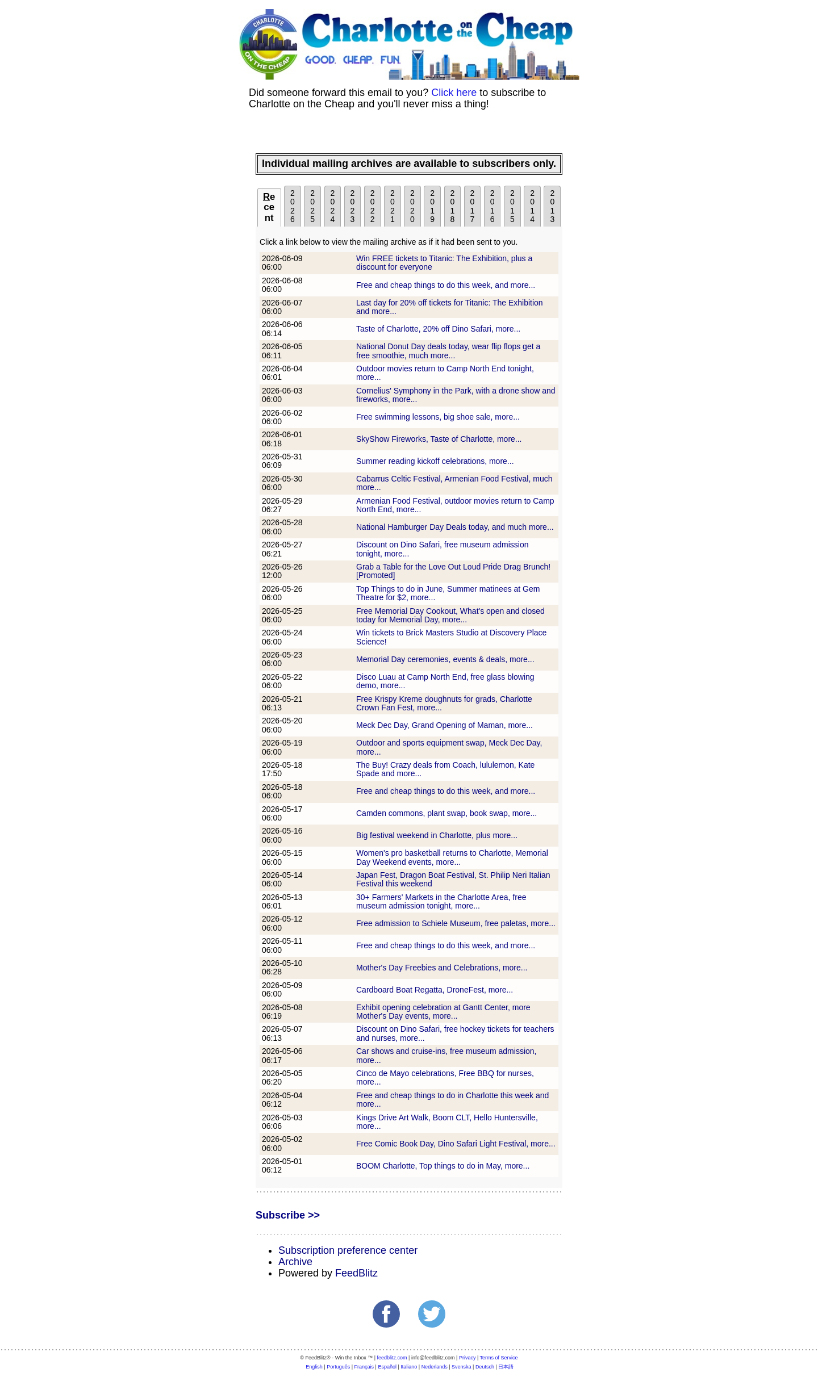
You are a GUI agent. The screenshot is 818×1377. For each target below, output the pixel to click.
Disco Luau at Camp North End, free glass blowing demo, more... (445, 681)
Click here (454, 92)
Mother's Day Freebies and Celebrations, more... (441, 967)
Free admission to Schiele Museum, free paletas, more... (456, 923)
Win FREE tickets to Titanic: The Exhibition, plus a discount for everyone (444, 262)
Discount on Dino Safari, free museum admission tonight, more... (442, 549)
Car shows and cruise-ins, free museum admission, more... (446, 1055)
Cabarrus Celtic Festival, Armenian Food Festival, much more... (454, 483)
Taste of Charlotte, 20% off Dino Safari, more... (438, 328)
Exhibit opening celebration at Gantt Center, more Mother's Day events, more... (443, 1011)
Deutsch (484, 1367)
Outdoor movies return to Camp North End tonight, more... (445, 373)
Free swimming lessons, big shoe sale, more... (438, 416)
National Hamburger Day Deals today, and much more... (455, 526)
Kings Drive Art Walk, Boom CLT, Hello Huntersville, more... (447, 1122)
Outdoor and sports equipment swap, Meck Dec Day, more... (449, 747)
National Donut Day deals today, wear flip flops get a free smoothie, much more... (448, 350)
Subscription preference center (348, 1250)
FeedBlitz (356, 1273)
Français (364, 1367)
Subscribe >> (288, 1215)
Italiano (408, 1367)
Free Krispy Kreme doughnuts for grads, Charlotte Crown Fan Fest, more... (444, 703)
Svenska (461, 1367)
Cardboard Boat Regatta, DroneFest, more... (434, 989)
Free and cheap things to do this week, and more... (445, 285)
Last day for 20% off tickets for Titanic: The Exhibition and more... (449, 307)
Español (387, 1367)
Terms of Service (499, 1358)
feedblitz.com (392, 1358)
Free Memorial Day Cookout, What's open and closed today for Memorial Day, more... (450, 615)
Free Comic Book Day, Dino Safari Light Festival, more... (456, 1143)
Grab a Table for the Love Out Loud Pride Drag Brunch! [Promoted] (453, 571)
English (314, 1367)
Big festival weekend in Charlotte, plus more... (436, 835)
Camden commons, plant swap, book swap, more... (446, 813)
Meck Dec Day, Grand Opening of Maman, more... (444, 725)
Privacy (467, 1358)
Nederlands (434, 1367)
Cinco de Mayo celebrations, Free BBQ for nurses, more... (445, 1077)
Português (338, 1367)
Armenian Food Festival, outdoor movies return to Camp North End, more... (455, 505)
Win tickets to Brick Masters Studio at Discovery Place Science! (451, 637)
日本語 (506, 1367)
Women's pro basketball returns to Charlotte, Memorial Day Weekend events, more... (452, 857)
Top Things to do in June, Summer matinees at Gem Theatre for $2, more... (448, 593)
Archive (295, 1261)
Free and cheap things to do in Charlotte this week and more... (452, 1099)
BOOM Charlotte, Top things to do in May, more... (442, 1165)
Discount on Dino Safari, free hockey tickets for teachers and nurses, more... (455, 1033)
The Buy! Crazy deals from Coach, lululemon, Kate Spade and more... (445, 769)
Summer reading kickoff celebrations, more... (435, 461)
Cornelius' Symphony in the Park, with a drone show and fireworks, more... (456, 395)
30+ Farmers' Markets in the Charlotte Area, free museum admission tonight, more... (441, 901)
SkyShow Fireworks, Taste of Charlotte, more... (439, 438)
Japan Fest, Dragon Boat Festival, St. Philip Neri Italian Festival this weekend (453, 879)
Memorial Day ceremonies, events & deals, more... (445, 659)
